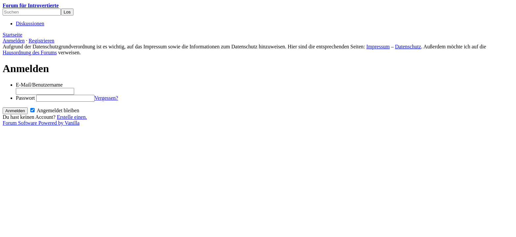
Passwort (25, 98)
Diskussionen (30, 23)
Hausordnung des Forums (30, 52)
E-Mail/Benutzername (39, 85)
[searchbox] (32, 12)
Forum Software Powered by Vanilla (41, 123)
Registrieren (41, 40)
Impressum (378, 46)
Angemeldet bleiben (54, 110)
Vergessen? (106, 98)
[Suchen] (67, 12)
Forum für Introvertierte (31, 5)
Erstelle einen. (72, 117)
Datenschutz (408, 46)
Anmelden (14, 40)
